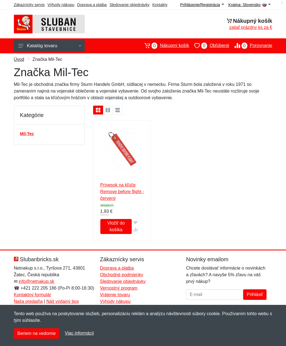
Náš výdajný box (62, 301)
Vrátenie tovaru (115, 294)
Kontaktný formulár (32, 294)
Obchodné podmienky (121, 274)
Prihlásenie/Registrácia (201, 5)
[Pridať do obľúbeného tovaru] (135, 222)
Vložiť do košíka (116, 226)
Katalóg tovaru (49, 45)
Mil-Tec (27, 133)
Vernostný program (118, 288)
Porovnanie (250, 45)
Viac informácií (79, 333)
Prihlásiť (255, 294)
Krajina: (249, 5)
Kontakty (159, 5)
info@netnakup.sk (36, 281)
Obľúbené (209, 45)
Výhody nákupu (61, 5)
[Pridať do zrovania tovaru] (135, 229)
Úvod (19, 59)
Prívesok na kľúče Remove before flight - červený (122, 192)
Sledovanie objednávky (130, 5)
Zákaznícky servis (29, 5)
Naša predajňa (28, 301)
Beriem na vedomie (37, 333)
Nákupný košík (164, 45)
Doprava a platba (92, 5)
